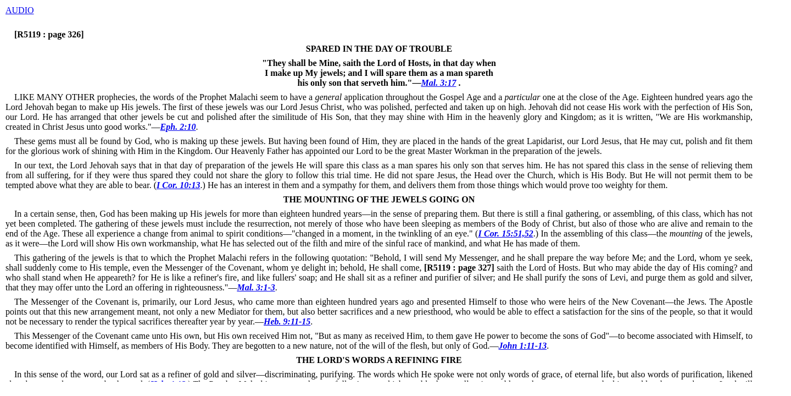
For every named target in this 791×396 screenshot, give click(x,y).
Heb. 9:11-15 (287, 321)
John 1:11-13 (523, 345)
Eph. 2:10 (178, 126)
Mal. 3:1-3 (256, 287)
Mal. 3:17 (438, 82)
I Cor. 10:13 (178, 185)
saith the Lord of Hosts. (501, 267)
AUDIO (19, 10)
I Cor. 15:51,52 (505, 233)
